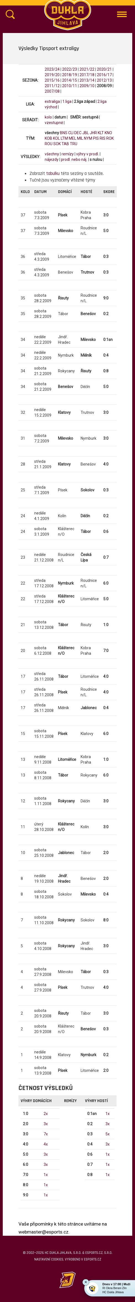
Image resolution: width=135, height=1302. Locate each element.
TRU (73, 144)
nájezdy (52, 159)
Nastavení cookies (48, 1259)
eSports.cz (92, 1259)
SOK (57, 144)
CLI (70, 133)
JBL (85, 133)
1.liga (67, 101)
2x (46, 1113)
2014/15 (69, 80)
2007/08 (52, 91)
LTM (64, 138)
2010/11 (69, 86)
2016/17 (104, 75)
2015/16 (52, 80)
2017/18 (87, 75)
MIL (80, 138)
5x (107, 1134)
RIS (102, 138)
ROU (48, 144)
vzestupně (54, 122)
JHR (93, 133)
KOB (48, 138)
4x (46, 1144)
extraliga (52, 101)
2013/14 (87, 80)
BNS (63, 133)
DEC (77, 133)
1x (46, 1174)
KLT (101, 133)
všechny (52, 154)
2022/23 (69, 69)
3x (46, 1124)
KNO (108, 133)
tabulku (53, 173)
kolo (48, 117)
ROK (110, 138)
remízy (68, 154)
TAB (65, 144)
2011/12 (52, 86)
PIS (96, 138)
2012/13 (104, 80)
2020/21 (104, 69)
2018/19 (69, 75)
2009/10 (87, 86)
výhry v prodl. (87, 154)
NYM (88, 138)
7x (46, 1134)
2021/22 (87, 69)
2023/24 (52, 69)
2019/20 (52, 75)
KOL (56, 138)
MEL (72, 138)
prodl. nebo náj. (74, 159)
